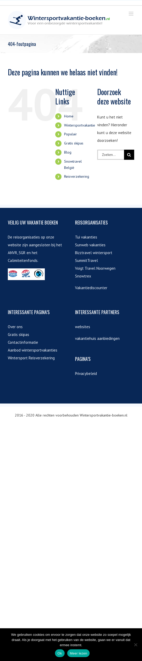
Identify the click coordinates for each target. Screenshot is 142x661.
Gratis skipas (73, 143)
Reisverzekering (76, 176)
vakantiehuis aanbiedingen (97, 338)
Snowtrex (83, 276)
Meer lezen (78, 653)
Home (68, 116)
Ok (60, 653)
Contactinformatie (23, 342)
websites (82, 326)
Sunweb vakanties (90, 244)
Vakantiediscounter (91, 287)
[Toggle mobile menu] (131, 13)
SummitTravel (86, 260)
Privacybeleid (86, 373)
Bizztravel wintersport (93, 252)
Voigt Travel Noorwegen (95, 268)
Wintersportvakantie (79, 125)
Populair (70, 134)
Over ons (15, 326)
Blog (67, 152)
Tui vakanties (86, 237)
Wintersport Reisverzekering (31, 357)
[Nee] (135, 644)
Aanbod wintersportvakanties (32, 350)
